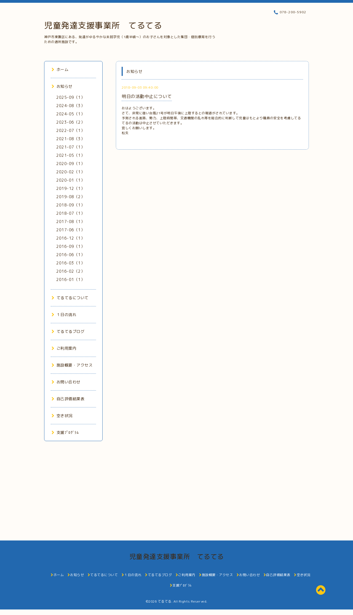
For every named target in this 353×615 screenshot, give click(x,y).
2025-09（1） (70, 97)
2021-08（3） (70, 138)
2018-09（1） (70, 205)
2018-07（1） (70, 213)
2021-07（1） (70, 147)
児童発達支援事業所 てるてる (103, 25)
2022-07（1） (70, 130)
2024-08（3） (70, 105)
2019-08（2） (70, 196)
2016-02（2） (70, 271)
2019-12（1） (70, 188)
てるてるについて (70, 297)
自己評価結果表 (68, 398)
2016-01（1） (70, 279)
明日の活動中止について (147, 96)
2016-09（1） (70, 246)
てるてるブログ (68, 331)
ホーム (60, 69)
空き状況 (62, 415)
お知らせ (62, 86)
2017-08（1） (70, 221)
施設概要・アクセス (72, 365)
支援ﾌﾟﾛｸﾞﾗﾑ (65, 432)
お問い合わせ (66, 382)
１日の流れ (64, 314)
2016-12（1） (70, 238)
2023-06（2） (70, 122)
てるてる (165, 601)
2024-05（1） (70, 113)
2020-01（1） (70, 180)
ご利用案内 (64, 348)
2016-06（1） (70, 254)
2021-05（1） (70, 155)
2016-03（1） (70, 263)
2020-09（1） (70, 163)
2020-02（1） (70, 171)
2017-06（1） (70, 229)
